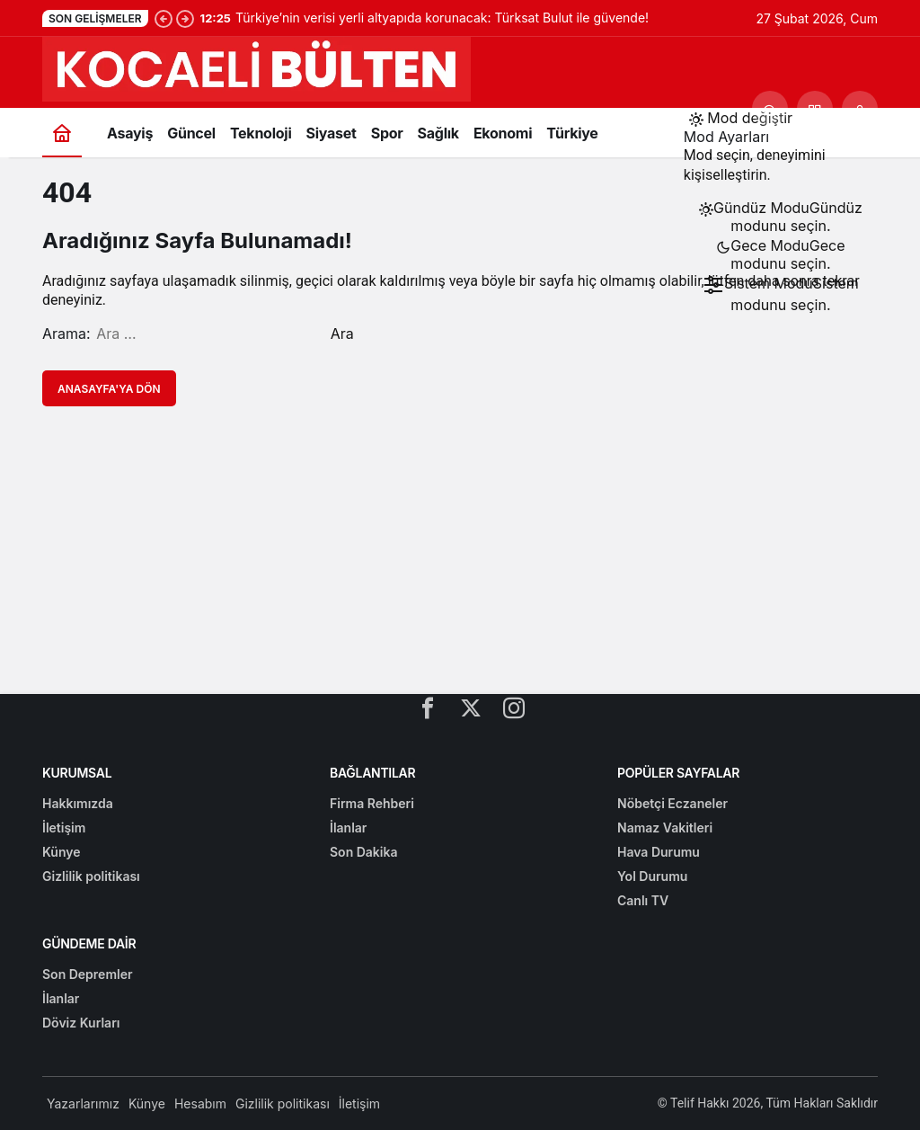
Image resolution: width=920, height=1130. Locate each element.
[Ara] (770, 109)
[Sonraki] (185, 18)
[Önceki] (163, 18)
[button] (815, 109)
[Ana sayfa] (62, 132)
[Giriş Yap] (860, 109)
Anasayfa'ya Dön (109, 389)
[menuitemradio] (781, 217)
